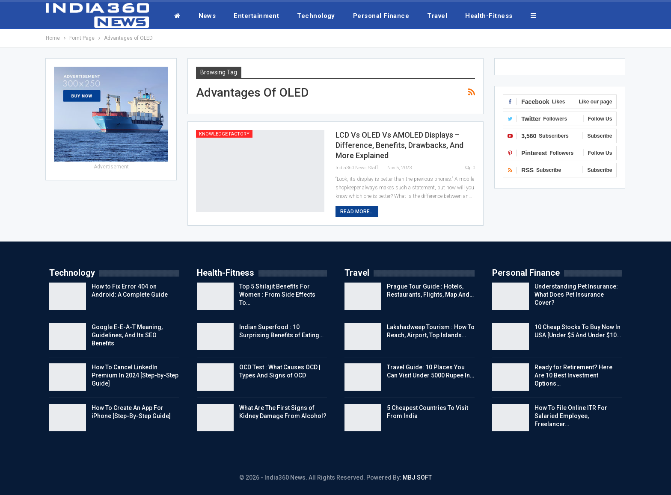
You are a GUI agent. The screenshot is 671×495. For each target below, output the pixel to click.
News (207, 16)
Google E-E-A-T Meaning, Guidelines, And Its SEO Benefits (127, 335)
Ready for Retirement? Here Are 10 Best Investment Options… (573, 375)
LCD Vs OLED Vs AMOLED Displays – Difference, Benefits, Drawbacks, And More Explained (399, 145)
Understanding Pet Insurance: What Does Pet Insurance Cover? (576, 294)
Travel (437, 16)
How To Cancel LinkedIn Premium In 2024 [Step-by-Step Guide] (135, 375)
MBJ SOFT (417, 477)
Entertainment (256, 16)
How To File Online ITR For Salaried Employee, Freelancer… (570, 415)
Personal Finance (381, 16)
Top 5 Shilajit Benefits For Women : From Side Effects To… (277, 294)
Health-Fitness (488, 16)
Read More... (357, 212)
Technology (316, 16)
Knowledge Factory (224, 134)
